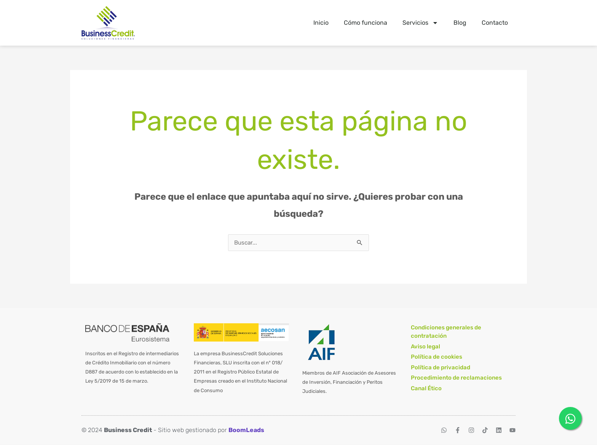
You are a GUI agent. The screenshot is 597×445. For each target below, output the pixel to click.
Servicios (420, 23)
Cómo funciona (365, 22)
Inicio (321, 22)
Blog (459, 22)
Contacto (495, 22)
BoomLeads (246, 430)
